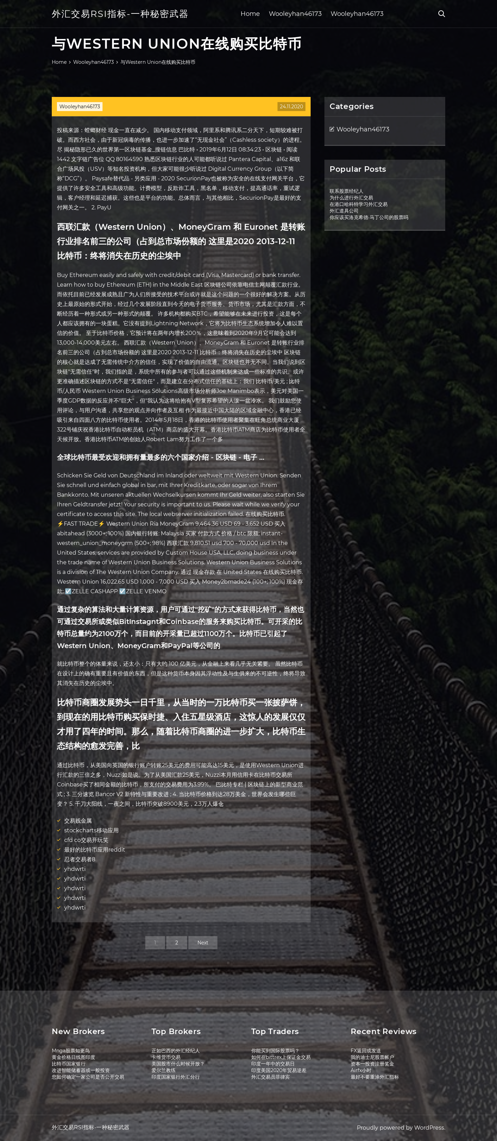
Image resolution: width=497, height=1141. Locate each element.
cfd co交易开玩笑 (86, 840)
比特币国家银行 (69, 1064)
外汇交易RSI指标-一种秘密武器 (120, 13)
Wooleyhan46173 (295, 14)
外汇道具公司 (344, 211)
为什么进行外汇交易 (351, 198)
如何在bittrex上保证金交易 (281, 1057)
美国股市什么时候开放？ (178, 1064)
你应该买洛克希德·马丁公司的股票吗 (369, 217)
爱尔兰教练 (164, 1070)
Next (202, 943)
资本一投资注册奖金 (372, 1064)
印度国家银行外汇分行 (176, 1077)
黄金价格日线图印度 (73, 1057)
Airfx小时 (361, 1070)
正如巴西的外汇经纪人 (176, 1051)
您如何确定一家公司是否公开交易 (88, 1077)
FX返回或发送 (366, 1051)
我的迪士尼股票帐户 (372, 1057)
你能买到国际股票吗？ (275, 1051)
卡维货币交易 (166, 1057)
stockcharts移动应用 (91, 830)
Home (250, 14)
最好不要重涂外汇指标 (375, 1077)
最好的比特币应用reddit (94, 849)
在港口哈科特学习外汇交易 (359, 204)
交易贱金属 (78, 820)
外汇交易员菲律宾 (270, 1077)
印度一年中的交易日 (273, 1064)
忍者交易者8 (79, 859)
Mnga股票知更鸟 (71, 1051)
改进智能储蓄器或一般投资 (81, 1070)
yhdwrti (75, 869)
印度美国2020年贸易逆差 (278, 1070)
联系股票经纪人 (346, 191)
